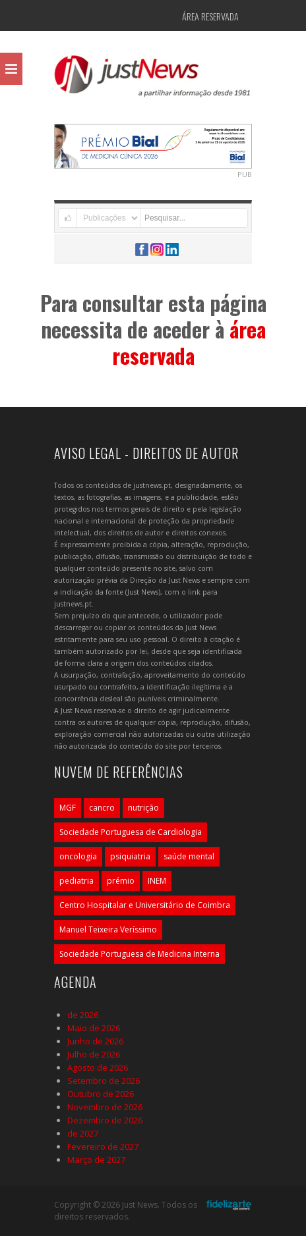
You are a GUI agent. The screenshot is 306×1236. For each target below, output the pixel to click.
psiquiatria (130, 856)
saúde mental (189, 856)
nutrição (143, 807)
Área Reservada (210, 16)
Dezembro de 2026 (104, 1120)
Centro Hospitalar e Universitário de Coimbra (144, 905)
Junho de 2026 (95, 1041)
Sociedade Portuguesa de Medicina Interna (139, 953)
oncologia (78, 856)
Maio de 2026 (93, 1028)
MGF (67, 807)
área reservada (189, 342)
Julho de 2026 (93, 1054)
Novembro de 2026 (104, 1107)
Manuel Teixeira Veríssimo (108, 929)
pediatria (76, 880)
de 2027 (82, 1133)
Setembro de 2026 (103, 1081)
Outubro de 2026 (100, 1094)
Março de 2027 (96, 1160)
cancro (102, 807)
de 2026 (82, 1015)
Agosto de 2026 (97, 1067)
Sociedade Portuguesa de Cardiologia (130, 832)
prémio (121, 880)
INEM (157, 880)
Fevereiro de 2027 (102, 1146)
